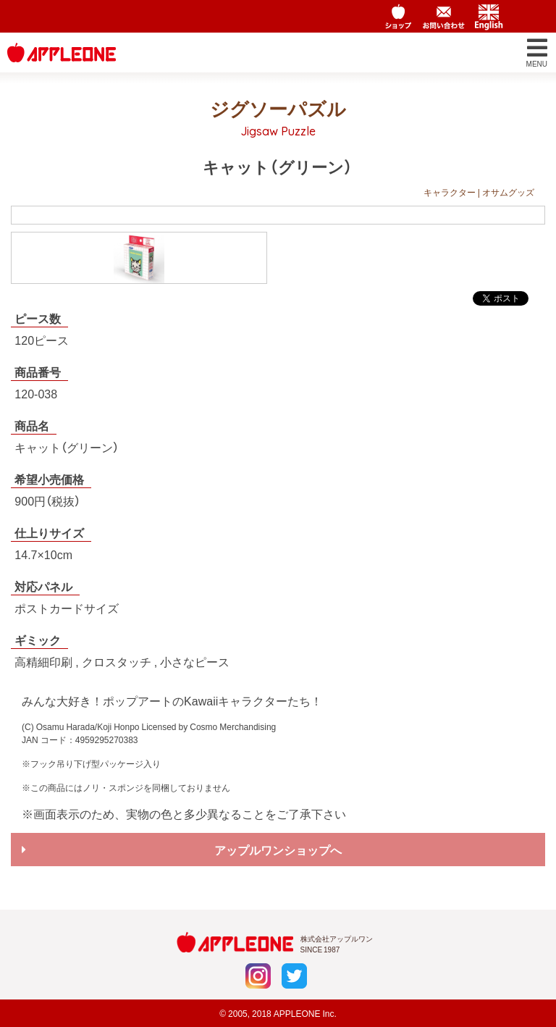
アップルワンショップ (398, 16)
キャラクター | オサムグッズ (479, 191)
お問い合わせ (443, 16)
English (488, 16)
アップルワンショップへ (278, 849)
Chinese (533, 16)
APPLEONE (297, 1013)
